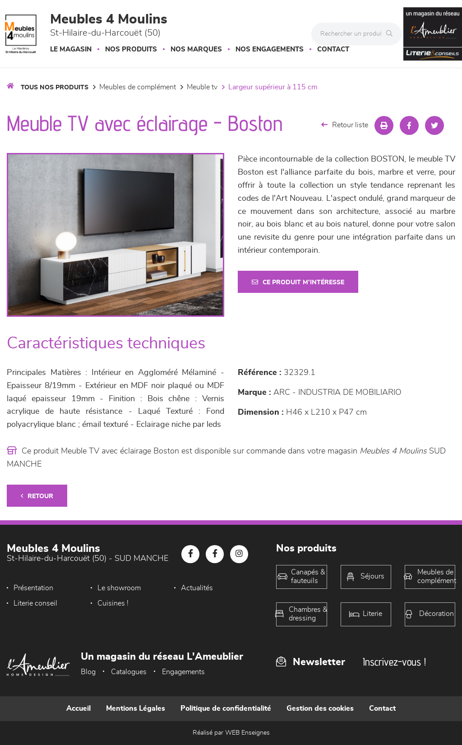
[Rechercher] (392, 34)
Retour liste (344, 125)
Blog (88, 672)
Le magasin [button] (71, 49)
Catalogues (129, 672)
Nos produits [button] (131, 49)
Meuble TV (202, 87)
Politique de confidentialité (225, 708)
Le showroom (119, 588)
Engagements (183, 672)
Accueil (78, 708)
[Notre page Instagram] (239, 554)
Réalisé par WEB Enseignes (231, 733)
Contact (333, 49)
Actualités (197, 588)
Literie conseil (35, 603)
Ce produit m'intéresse (298, 282)
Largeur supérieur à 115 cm (273, 87)
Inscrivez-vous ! (394, 661)
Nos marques (196, 49)
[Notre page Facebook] (190, 554)
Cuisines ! (113, 603)
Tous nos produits (54, 87)
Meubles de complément (137, 87)
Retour (37, 496)
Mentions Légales (135, 708)
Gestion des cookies (320, 708)
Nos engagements (270, 49)
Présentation (33, 588)
